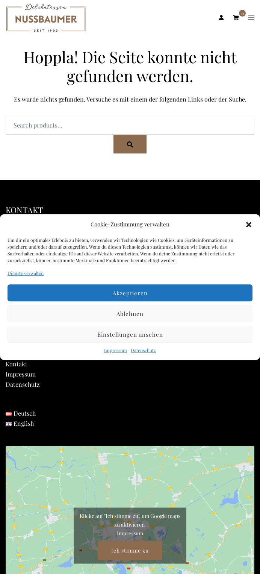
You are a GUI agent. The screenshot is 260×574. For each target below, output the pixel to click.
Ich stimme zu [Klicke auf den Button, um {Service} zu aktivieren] (130, 550)
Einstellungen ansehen (130, 334)
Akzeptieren (130, 293)
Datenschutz (143, 351)
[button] (248, 224)
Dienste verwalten (26, 273)
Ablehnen (130, 313)
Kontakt (16, 364)
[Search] (130, 144)
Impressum (115, 351)
